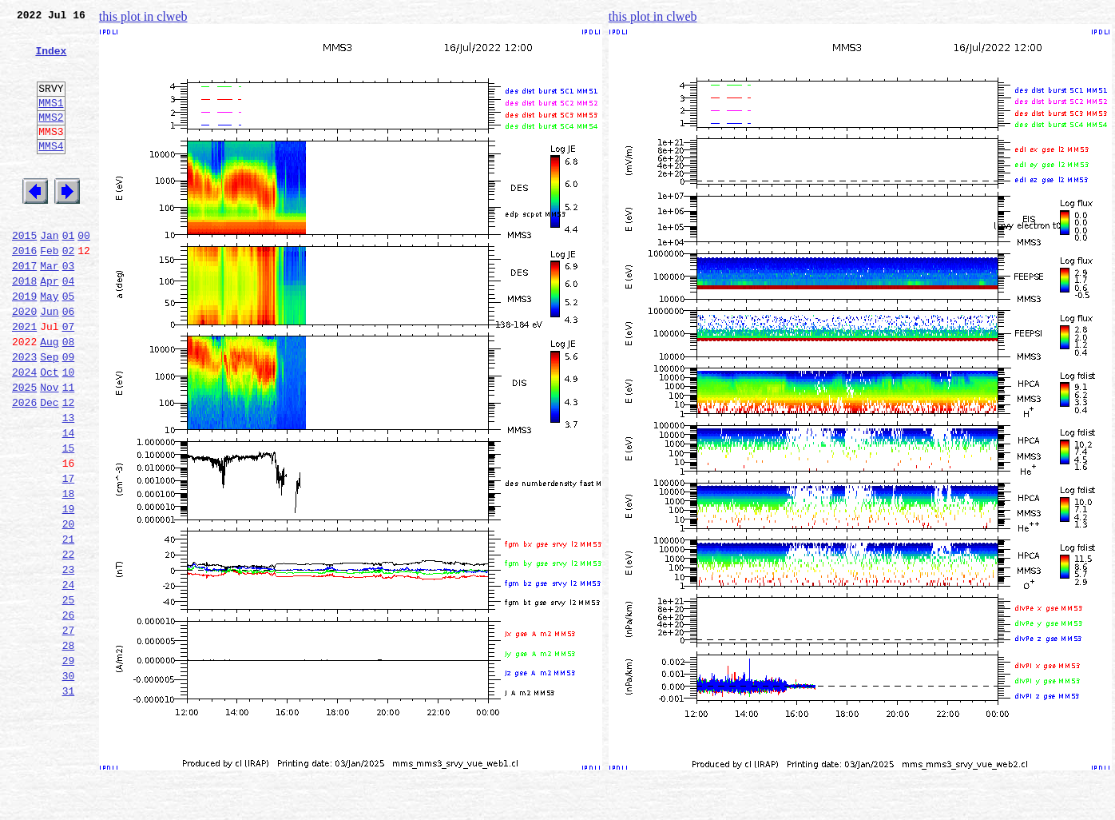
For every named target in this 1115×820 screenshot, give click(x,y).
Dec (49, 467)
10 (68, 431)
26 (68, 713)
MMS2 (50, 138)
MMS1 (50, 121)
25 (68, 695)
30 (68, 783)
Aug (49, 396)
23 (68, 660)
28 (68, 748)
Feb (49, 291)
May (49, 343)
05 (68, 343)
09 (68, 414)
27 (68, 730)
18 (68, 572)
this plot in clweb (143, 16)
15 (68, 519)
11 (68, 449)
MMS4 (50, 172)
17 (68, 554)
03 (68, 308)
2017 (24, 308)
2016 (24, 291)
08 (68, 396)
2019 (24, 343)
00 (83, 273)
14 (68, 502)
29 (68, 765)
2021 (24, 379)
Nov (49, 449)
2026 (24, 467)
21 (68, 625)
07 (68, 379)
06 (68, 361)
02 (68, 291)
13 (68, 484)
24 (68, 678)
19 (68, 590)
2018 (24, 326)
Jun (49, 361)
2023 (24, 414)
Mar (49, 308)
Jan (49, 273)
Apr (49, 326)
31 (68, 801)
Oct (49, 431)
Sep (49, 414)
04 (68, 326)
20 (68, 607)
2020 (24, 361)
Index (50, 60)
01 (68, 273)
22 (68, 642)
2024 (24, 431)
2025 (24, 449)
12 (68, 467)
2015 (24, 273)
